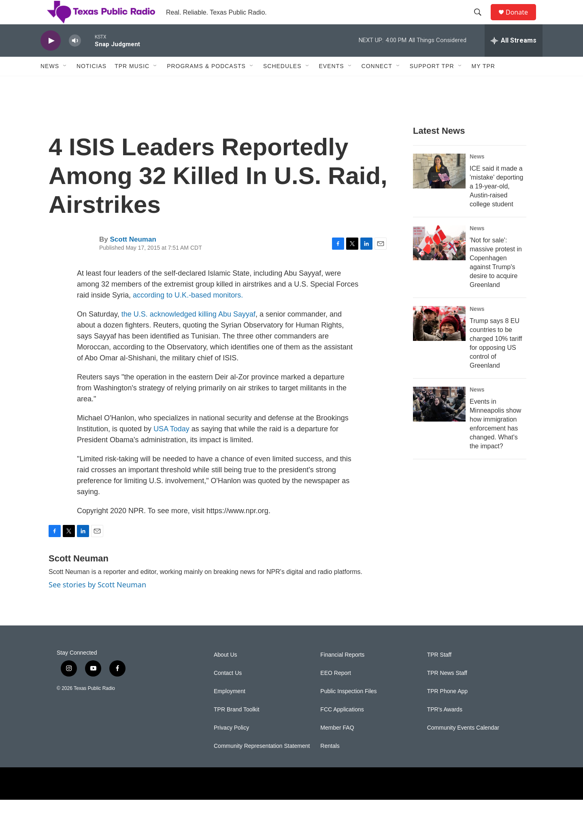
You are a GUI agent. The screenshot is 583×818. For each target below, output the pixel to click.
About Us (225, 673)
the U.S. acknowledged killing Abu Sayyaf (188, 332)
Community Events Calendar (463, 746)
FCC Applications (342, 728)
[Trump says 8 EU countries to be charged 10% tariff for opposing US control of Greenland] (439, 341)
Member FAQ (337, 746)
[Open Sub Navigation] (65, 84)
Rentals (329, 764)
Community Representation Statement (262, 764)
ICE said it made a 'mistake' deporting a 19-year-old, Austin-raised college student (496, 204)
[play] (50, 59)
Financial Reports (342, 673)
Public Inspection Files (348, 710)
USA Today (171, 447)
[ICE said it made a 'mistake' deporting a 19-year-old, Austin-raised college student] (439, 189)
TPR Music (132, 84)
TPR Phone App (447, 710)
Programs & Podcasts (206, 84)
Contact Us (228, 691)
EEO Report (335, 691)
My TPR (483, 84)
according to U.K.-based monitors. (188, 313)
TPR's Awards (444, 728)
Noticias (91, 84)
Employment (229, 710)
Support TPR (432, 84)
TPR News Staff (447, 691)
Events (331, 84)
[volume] (75, 59)
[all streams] (514, 59)
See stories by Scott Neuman (97, 603)
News (49, 84)
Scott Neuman (133, 257)
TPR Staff (439, 673)
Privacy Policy (231, 746)
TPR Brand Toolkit (237, 728)
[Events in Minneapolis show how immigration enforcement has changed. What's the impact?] (439, 422)
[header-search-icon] (481, 21)
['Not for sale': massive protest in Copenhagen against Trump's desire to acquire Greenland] (439, 261)
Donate (521, 21)
